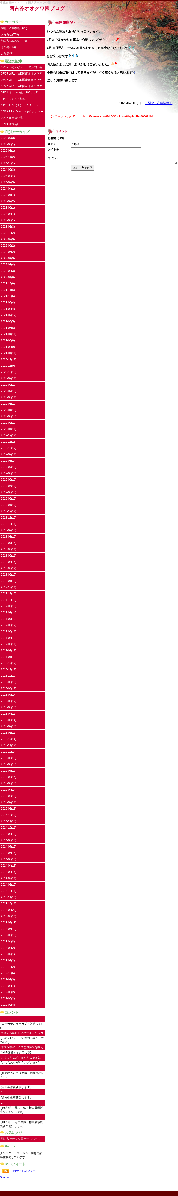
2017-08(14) (8, 612)
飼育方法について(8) (14, 40)
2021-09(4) (8, 302)
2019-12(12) (8, 435)
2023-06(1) (8, 207)
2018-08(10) (8, 536)
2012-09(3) (8, 979)
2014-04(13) (8, 865)
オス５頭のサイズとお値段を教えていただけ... (22, 1048)
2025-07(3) (8, 138)
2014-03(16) (8, 872)
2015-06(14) (8, 777)
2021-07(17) (8, 315)
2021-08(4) (8, 308)
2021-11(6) (8, 290)
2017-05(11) (8, 631)
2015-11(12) (8, 745)
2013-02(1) (8, 954)
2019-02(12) (8, 498)
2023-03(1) (8, 220)
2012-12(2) (8, 966)
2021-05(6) (8, 327)
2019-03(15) (8, 492)
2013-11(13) (8, 897)
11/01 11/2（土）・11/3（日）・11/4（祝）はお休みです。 (21, 106)
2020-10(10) (8, 372)
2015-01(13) (8, 808)
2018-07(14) (8, 543)
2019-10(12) (8, 448)
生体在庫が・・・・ (71, 22)
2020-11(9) (8, 365)
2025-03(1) (8, 150)
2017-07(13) (8, 618)
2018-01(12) (8, 581)
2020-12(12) (8, 359)
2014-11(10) (8, 821)
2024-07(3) (8, 182)
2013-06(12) (8, 929)
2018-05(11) (8, 555)
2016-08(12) (8, 688)
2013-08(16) (8, 916)
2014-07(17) (8, 846)
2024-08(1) (8, 176)
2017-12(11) (8, 587)
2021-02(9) (8, 346)
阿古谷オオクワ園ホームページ (20, 1138)
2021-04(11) (8, 334)
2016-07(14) (8, 694)
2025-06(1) (8, 144)
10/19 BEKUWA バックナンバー (22, 111)
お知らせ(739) (10, 34)
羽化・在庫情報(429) (14, 28)
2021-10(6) (8, 296)
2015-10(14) (8, 751)
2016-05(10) (8, 707)
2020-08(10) (8, 384)
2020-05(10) (8, 403)
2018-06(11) (8, 549)
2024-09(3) (8, 169)
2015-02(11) (8, 802)
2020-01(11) (8, 429)
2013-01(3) (8, 960)
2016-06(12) (8, 701)
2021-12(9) (8, 283)
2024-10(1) (8, 163)
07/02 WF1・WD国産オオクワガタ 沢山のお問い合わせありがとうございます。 (22, 80)
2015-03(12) (8, 796)
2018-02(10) (8, 574)
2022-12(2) (8, 233)
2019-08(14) (8, 460)
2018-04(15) (8, 562)
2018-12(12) (8, 511)
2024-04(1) (8, 188)
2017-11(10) (8, 593)
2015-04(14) (8, 789)
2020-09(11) (8, 378)
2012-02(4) (8, 1004)
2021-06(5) (8, 321)
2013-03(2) (8, 947)
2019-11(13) (8, 441)
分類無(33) (7, 53)
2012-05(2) (8, 992)
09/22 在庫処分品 (12, 118)
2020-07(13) (8, 391)
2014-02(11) (8, 878)
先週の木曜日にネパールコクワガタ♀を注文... (22, 1033)
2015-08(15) (8, 764)
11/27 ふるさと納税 (13, 99)
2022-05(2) (8, 252)
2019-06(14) (8, 473)
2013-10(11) (8, 903)
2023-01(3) (8, 226)
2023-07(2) (8, 201)
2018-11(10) (8, 517)
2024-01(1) (8, 195)
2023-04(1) (8, 214)
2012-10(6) (8, 973)
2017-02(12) (8, 650)
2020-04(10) (8, 410)
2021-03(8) (8, 340)
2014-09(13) (8, 834)
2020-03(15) (8, 416)
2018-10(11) (8, 524)
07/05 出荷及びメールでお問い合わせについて (21, 68)
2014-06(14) (8, 853)
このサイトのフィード (24, 1171)
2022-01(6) (8, 277)
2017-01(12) (8, 656)
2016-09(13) (8, 682)
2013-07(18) (8, 922)
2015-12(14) (8, 739)
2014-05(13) (8, 859)
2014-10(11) (8, 827)
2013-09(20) (8, 910)
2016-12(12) (8, 663)
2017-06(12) (8, 625)
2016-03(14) (8, 720)
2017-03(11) (8, 644)
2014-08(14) (8, 840)
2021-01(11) (8, 353)
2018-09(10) (8, 530)
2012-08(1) (8, 985)
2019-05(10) (8, 479)
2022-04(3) (8, 258)
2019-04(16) (8, 486)
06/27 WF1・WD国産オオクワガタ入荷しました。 (21, 87)
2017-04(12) (8, 637)
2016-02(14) (8, 726)
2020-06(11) (8, 397)
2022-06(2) (8, 245)
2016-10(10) (8, 675)
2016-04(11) (8, 713)
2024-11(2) (8, 157)
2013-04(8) (8, 941)
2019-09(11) (8, 454)
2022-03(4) (8, 264)
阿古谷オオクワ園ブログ (37, 8)
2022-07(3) (8, 239)
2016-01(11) (8, 732)
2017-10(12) (8, 600)
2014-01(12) (8, 884)
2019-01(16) (8, 505)
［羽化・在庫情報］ (158, 103)
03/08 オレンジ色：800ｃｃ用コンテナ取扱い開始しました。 (21, 93)
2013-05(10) (8, 935)
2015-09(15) (8, 758)
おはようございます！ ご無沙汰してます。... (21, 1058)
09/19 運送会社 (10, 124)
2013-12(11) (8, 891)
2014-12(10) (8, 815)
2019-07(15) (8, 467)
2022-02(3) (8, 271)
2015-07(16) (8, 770)
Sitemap (5, 1177)
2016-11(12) (8, 669)
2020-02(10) (8, 422)
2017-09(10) (8, 606)
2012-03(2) (8, 998)
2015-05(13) (8, 783)
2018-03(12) (8, 568)
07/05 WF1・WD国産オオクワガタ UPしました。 (21, 74)
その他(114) (8, 47)
